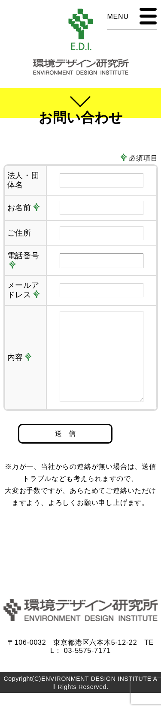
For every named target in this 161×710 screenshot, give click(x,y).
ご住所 (19, 233)
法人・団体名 (23, 180)
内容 (19, 366)
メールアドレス (23, 290)
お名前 (23, 207)
